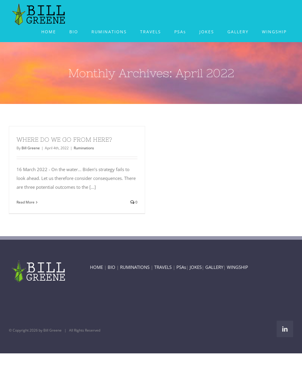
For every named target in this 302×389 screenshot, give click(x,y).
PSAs (181, 267)
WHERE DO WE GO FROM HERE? (64, 139)
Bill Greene (31, 147)
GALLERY (214, 267)
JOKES (196, 267)
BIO (111, 267)
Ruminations (84, 147)
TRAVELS (163, 267)
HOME (96, 267)
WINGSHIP (237, 267)
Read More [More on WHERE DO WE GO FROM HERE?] (26, 202)
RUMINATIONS (135, 267)
